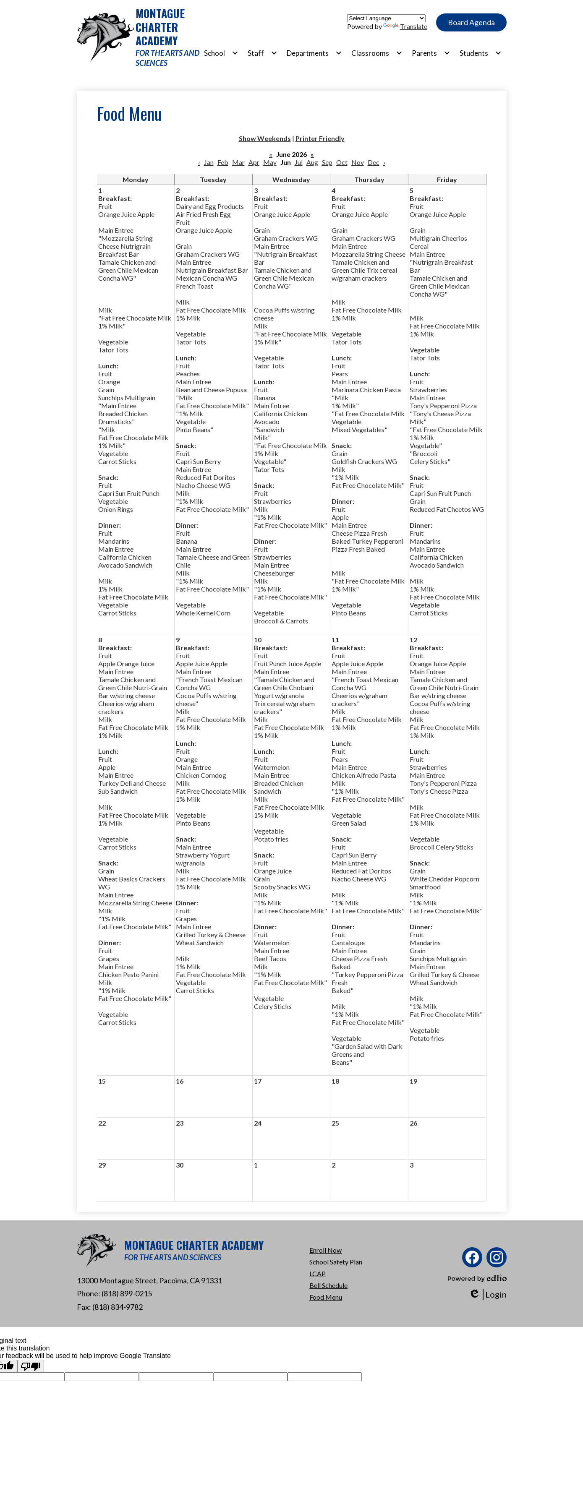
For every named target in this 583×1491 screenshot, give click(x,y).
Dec (373, 162)
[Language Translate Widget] (386, 18)
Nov (357, 162)
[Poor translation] (30, 1366)
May (270, 162)
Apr (253, 162)
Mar (238, 162)
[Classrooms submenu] (377, 52)
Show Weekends (265, 138)
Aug (312, 162)
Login (487, 1294)
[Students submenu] (480, 52)
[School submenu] (221, 52)
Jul (299, 162)
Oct (342, 162)
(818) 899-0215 (127, 1293)
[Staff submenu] (262, 52)
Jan (209, 162)
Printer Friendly (320, 138)
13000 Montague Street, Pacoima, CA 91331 (149, 1280)
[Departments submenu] (314, 52)
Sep (327, 162)
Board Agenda (471, 22)
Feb (222, 162)
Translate (405, 26)
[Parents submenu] (431, 52)
